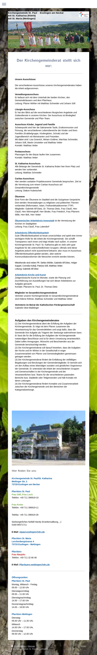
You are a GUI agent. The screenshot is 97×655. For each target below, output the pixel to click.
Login (83, 646)
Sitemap (31, 646)
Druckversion (19, 646)
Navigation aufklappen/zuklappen (48, 4)
